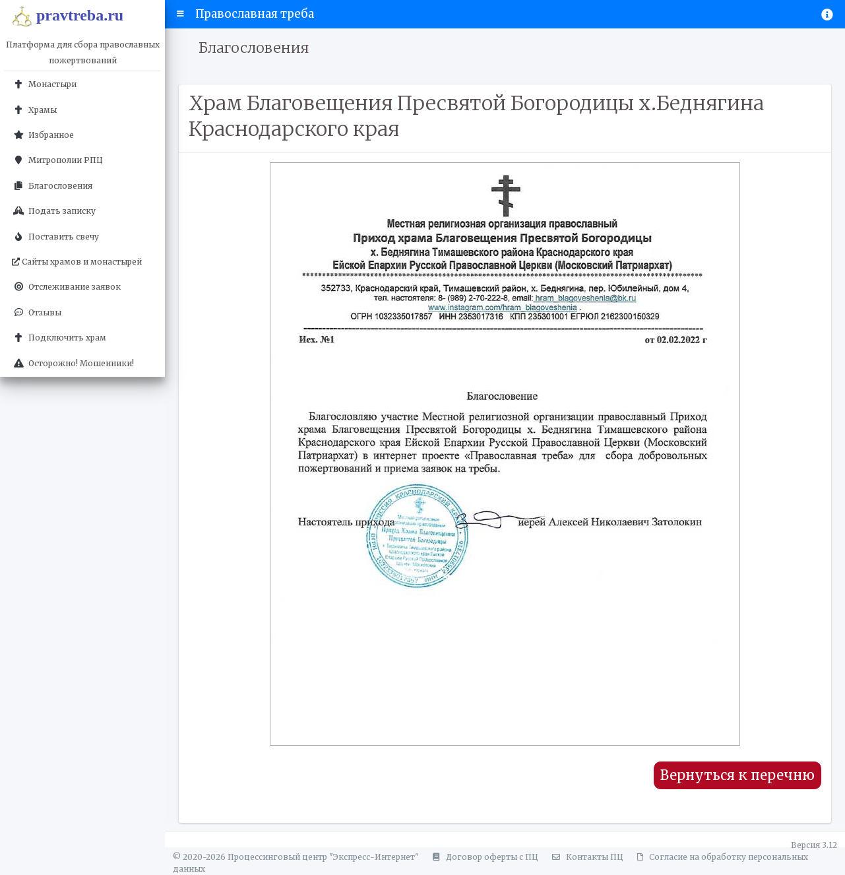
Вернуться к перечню (737, 775)
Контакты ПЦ (585, 857)
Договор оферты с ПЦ (483, 857)
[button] (180, 14)
